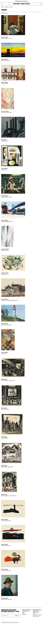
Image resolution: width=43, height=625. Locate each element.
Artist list (24, 614)
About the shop (25, 611)
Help (23, 612)
